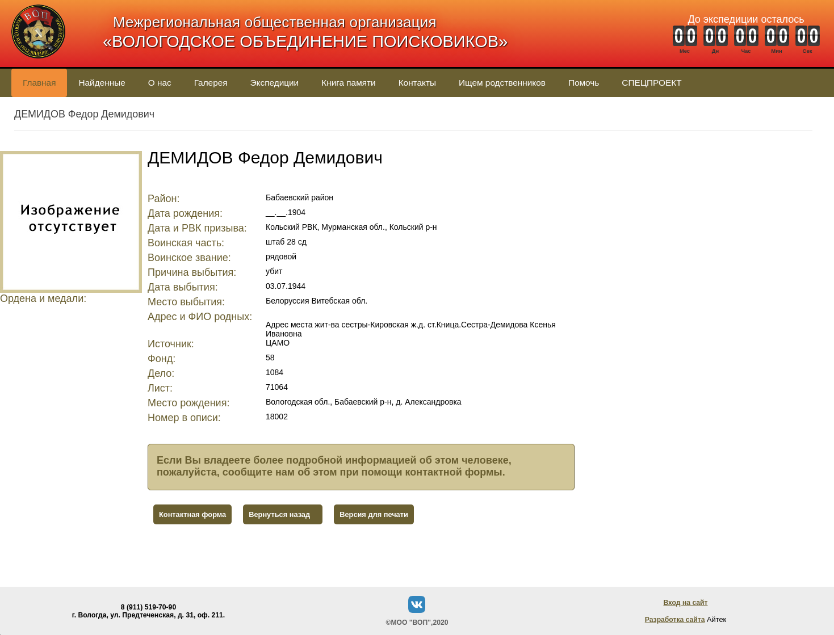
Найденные (101, 82)
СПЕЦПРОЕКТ (651, 82)
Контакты (417, 82)
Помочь (583, 82)
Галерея (211, 82)
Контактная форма (192, 514)
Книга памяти (348, 82)
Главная (39, 82)
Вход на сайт (685, 603)
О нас (159, 82)
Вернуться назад (279, 514)
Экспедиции (274, 82)
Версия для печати (374, 514)
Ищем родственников (502, 82)
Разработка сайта (675, 620)
